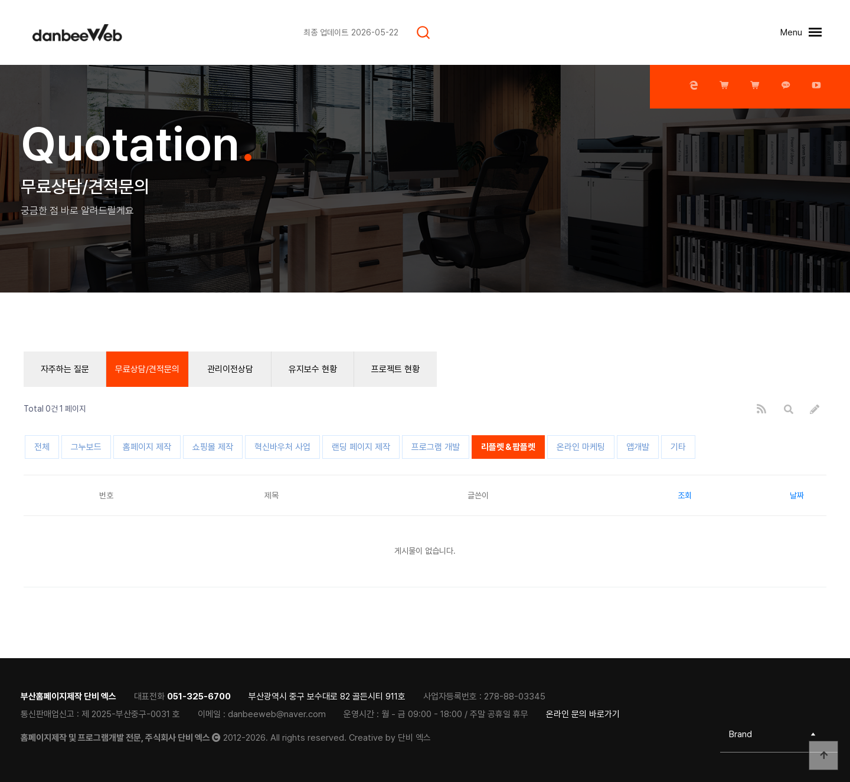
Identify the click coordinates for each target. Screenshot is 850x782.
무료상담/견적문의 (147, 369)
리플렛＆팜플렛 (508, 447)
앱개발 (637, 447)
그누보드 (86, 447)
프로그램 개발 (435, 447)
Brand (740, 734)
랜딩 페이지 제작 (361, 447)
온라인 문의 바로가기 (583, 714)
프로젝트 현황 (395, 369)
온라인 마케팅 (581, 447)
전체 (42, 447)
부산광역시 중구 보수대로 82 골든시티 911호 (327, 696)
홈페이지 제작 (147, 447)
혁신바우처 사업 (282, 447)
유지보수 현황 (313, 369)
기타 (678, 447)
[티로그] (88, 32)
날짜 (797, 495)
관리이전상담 (230, 369)
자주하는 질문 (65, 369)
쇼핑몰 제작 (212, 447)
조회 (685, 495)
